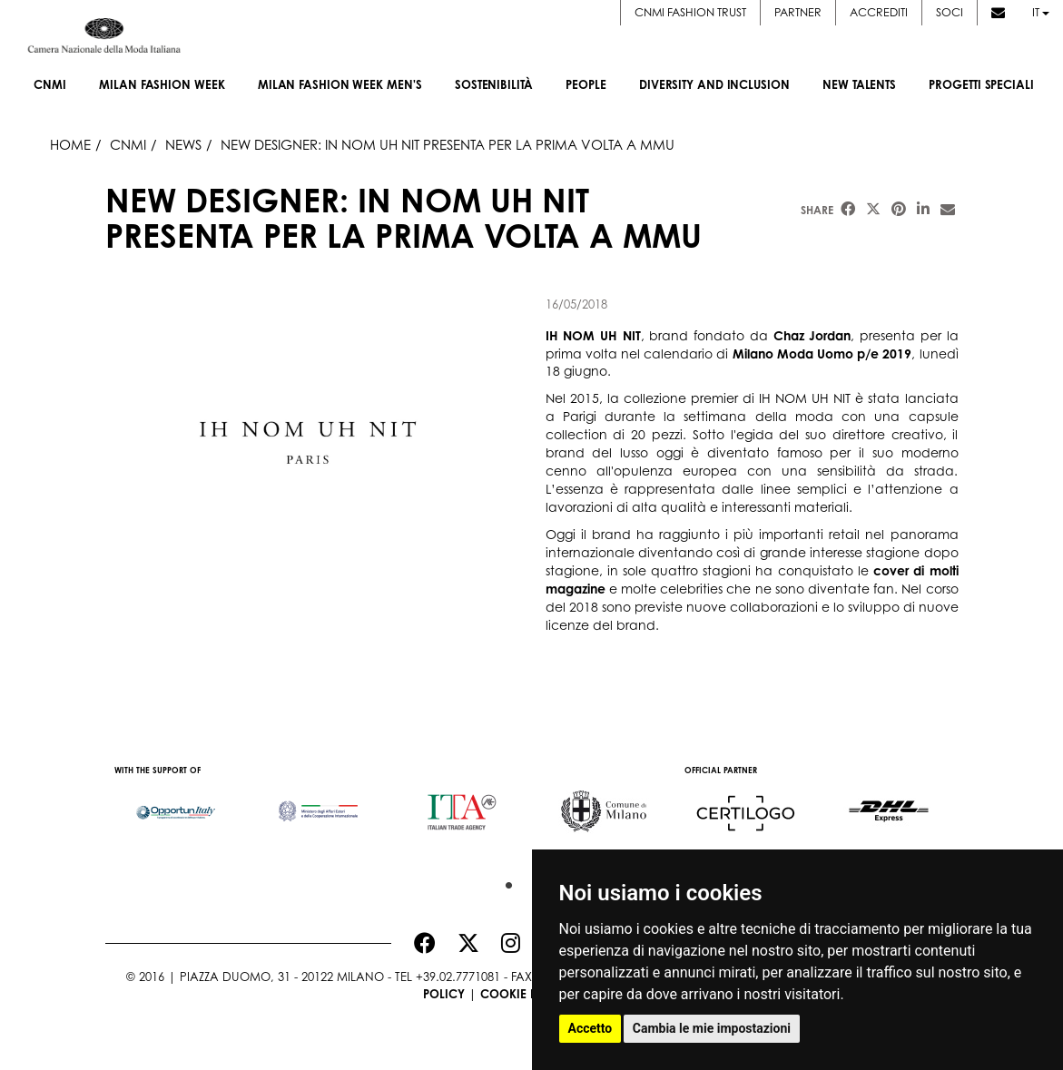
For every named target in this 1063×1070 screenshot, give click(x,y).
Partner (798, 12)
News (183, 144)
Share (817, 210)
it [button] (1040, 12)
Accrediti (879, 12)
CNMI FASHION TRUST (690, 12)
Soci (949, 12)
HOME (70, 144)
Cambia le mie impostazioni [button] (712, 1028)
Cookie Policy (526, 994)
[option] (176, 803)
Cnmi (128, 144)
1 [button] (505, 881)
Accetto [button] (590, 1028)
